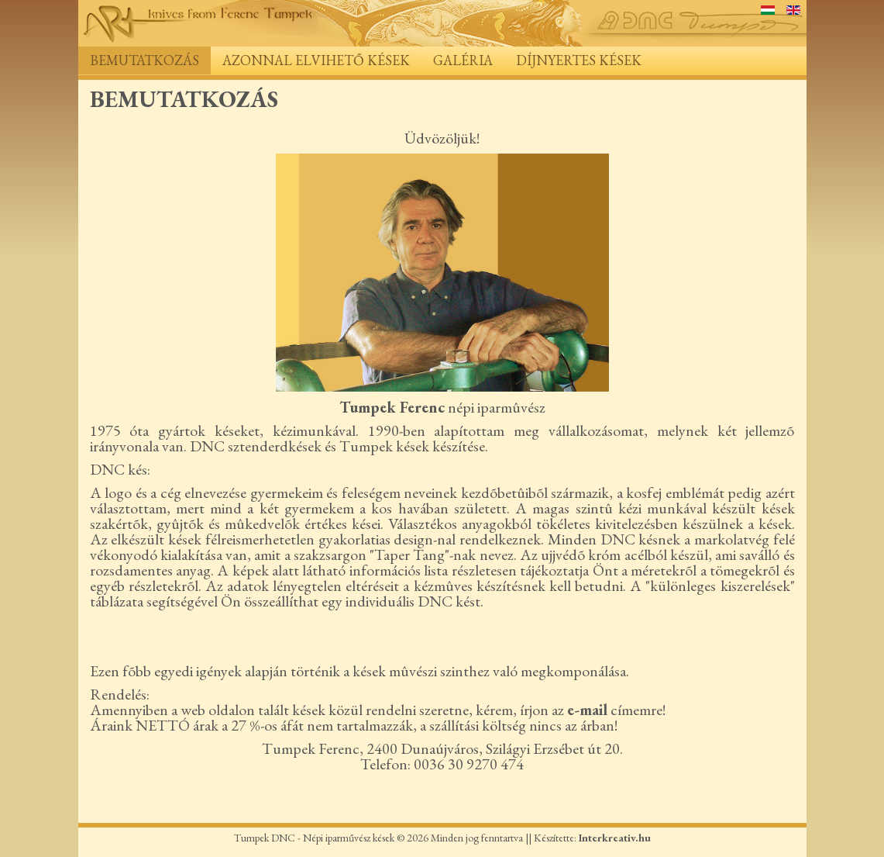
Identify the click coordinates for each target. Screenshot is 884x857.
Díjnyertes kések (579, 60)
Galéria (463, 60)
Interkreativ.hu (615, 838)
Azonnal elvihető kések (316, 60)
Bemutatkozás (144, 60)
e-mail (587, 710)
